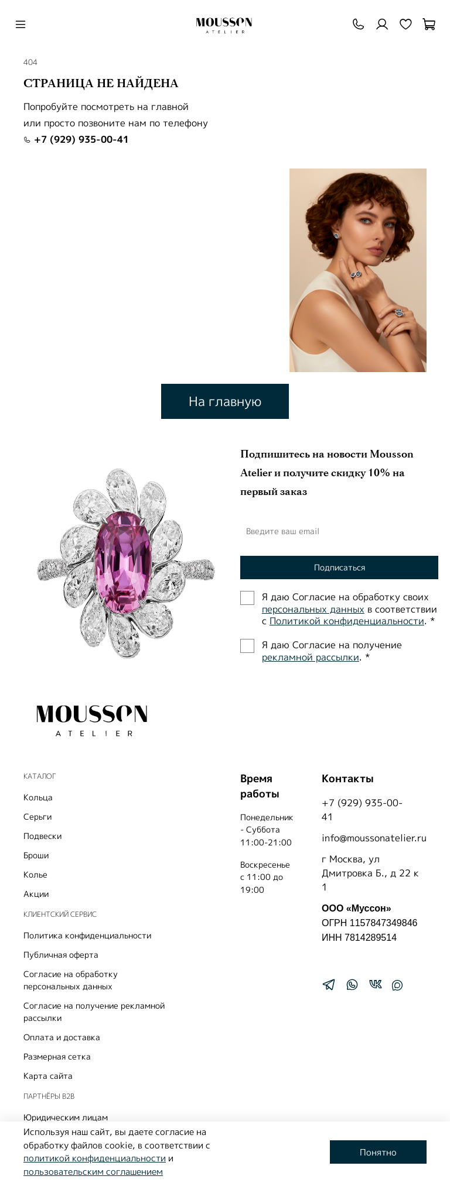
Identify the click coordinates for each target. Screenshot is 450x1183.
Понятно (378, 1152)
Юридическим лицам (65, 1117)
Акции (36, 893)
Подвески (42, 835)
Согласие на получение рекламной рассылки (94, 1011)
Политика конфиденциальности (87, 935)
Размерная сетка (57, 1056)
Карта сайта (48, 1075)
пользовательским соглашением (93, 1171)
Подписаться (339, 567)
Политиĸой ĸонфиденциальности (347, 620)
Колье (35, 874)
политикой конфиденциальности (94, 1158)
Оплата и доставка (61, 1037)
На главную (225, 401)
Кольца (38, 797)
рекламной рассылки (310, 657)
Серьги (37, 816)
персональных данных (313, 609)
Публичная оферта (60, 954)
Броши (36, 855)
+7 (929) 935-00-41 (76, 139)
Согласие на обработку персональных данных (70, 980)
